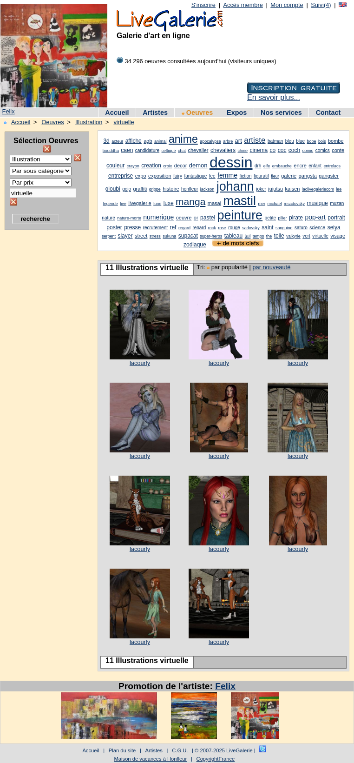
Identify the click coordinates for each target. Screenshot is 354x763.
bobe (311, 141)
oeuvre (184, 217)
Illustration (88, 122)
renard (199, 227)
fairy (177, 176)
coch (294, 150)
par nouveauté (271, 267)
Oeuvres (197, 112)
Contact (328, 112)
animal (160, 141)
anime (183, 139)
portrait (336, 217)
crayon (133, 166)
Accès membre (242, 4)
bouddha (111, 150)
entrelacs (332, 166)
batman (275, 141)
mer (262, 203)
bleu (289, 141)
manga (190, 201)
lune (157, 203)
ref (173, 227)
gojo (126, 189)
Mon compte (286, 4)
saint (267, 227)
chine (242, 150)
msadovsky (294, 203)
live (123, 203)
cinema (258, 150)
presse (132, 227)
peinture (240, 215)
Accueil (117, 112)
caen (127, 150)
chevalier (198, 150)
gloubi (112, 189)
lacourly (140, 362)
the (269, 236)
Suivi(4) (321, 4)
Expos (237, 112)
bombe (336, 141)
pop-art (315, 217)
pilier (282, 218)
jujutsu (275, 189)
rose (222, 228)
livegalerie (139, 203)
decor (180, 165)
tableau (233, 235)
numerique (158, 217)
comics (322, 150)
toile (279, 235)
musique (317, 203)
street (141, 236)
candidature (147, 150)
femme (227, 175)
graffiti (140, 189)
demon (198, 165)
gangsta (308, 176)
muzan (337, 203)
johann (235, 186)
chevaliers (223, 150)
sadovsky (251, 228)
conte (338, 150)
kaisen (292, 189)
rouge (234, 227)
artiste (254, 140)
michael (275, 203)
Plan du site (122, 750)
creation (151, 165)
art (238, 140)
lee (338, 189)
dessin (231, 162)
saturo (301, 227)
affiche (133, 141)
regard (184, 228)
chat (182, 150)
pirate (296, 217)
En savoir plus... (273, 97)
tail (248, 236)
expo (140, 176)
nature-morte (129, 218)
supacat (188, 235)
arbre (228, 141)
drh (258, 165)
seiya (334, 227)
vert (306, 236)
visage (337, 236)
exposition (159, 176)
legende (110, 203)
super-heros (211, 236)
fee (212, 176)
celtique (169, 150)
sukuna (169, 236)
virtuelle (123, 122)
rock (212, 228)
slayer (125, 235)
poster (114, 227)
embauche (282, 166)
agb (148, 141)
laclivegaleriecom (318, 189)
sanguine (284, 228)
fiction (245, 176)
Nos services (281, 112)
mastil (239, 201)
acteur (117, 141)
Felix (8, 111)
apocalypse (210, 141)
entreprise (120, 176)
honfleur (189, 189)
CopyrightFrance (216, 759)
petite (270, 217)
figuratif (261, 176)
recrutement (155, 227)
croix (167, 166)
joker (261, 189)
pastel (207, 217)
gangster (329, 176)
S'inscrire (203, 4)
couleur (115, 165)
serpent (109, 236)
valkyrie (293, 236)
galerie (288, 176)
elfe (266, 166)
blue (300, 141)
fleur (275, 176)
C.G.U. (180, 750)
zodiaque (195, 244)
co (273, 150)
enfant (314, 165)
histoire (171, 189)
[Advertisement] (42, 374)
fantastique (195, 176)
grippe (155, 189)
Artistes (155, 112)
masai (214, 203)
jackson (207, 189)
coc (282, 150)
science (317, 227)
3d (106, 141)
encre (300, 165)
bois (322, 141)
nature (108, 217)
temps (258, 236)
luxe (169, 203)
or (196, 217)
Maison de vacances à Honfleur (150, 759)
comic (308, 150)
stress (155, 236)
